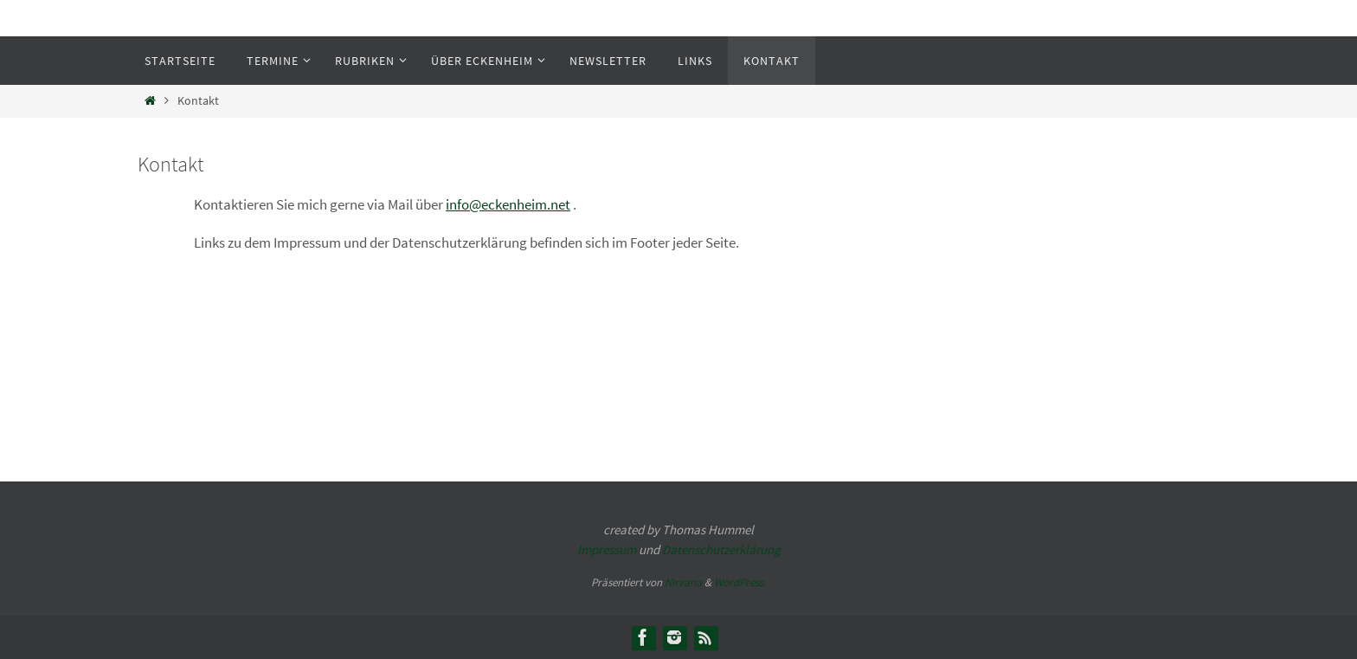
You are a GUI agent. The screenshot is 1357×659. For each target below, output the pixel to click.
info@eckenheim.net (508, 204)
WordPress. (740, 582)
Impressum (606, 549)
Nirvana (683, 582)
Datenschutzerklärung (721, 549)
